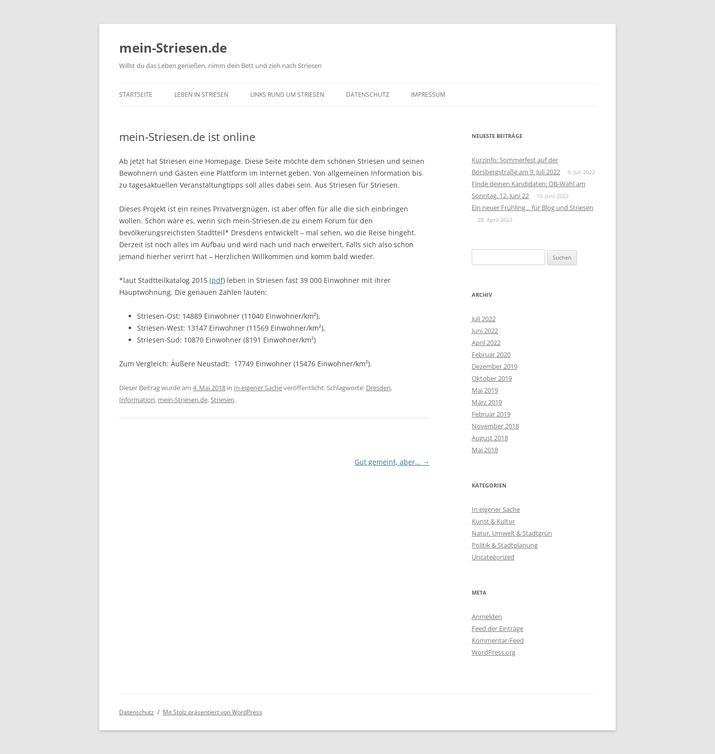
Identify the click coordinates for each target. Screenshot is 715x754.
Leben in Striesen (201, 94)
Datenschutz (367, 94)
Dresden (378, 387)
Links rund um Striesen (287, 94)
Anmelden (487, 616)
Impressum (428, 94)
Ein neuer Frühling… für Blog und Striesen (532, 207)
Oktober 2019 (492, 378)
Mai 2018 (485, 449)
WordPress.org (493, 652)
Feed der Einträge (497, 628)
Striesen (222, 399)
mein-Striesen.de (173, 48)
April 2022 (486, 342)
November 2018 (495, 425)
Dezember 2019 (494, 366)
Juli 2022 (484, 318)
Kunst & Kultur (493, 521)
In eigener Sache (258, 387)
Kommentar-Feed (498, 640)
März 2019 (487, 402)
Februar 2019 (491, 414)
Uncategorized (493, 556)
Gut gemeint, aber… (392, 462)
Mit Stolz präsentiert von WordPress (212, 712)
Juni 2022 (485, 330)
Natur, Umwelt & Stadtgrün (512, 533)
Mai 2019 (485, 390)
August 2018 (490, 437)
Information (137, 399)
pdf (217, 280)
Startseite (135, 94)
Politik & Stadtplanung (505, 545)
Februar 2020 (491, 354)
